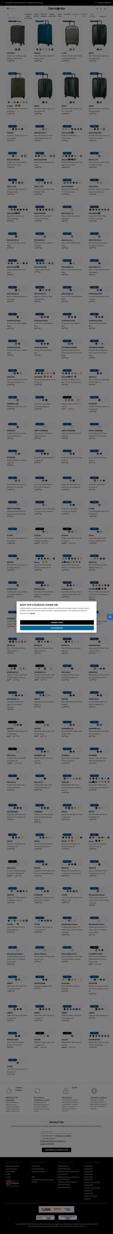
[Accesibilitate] (110, 617)
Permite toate (57, 622)
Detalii (32, 613)
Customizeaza (57, 628)
